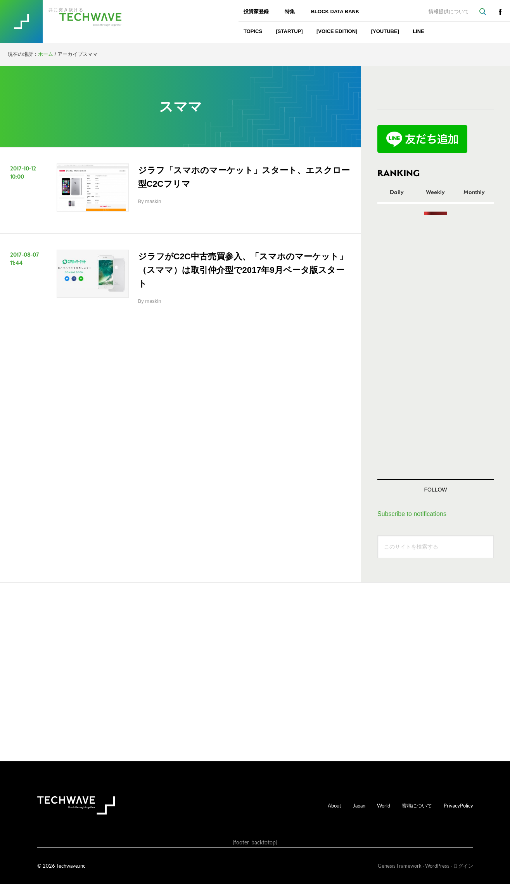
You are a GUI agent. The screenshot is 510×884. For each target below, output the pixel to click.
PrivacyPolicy (458, 805)
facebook (500, 11)
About (334, 805)
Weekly (435, 192)
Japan (359, 805)
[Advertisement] (435, 347)
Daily (397, 192)
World (383, 805)
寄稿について (417, 805)
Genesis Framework (400, 865)
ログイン (463, 865)
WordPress (437, 865)
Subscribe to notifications (411, 514)
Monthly (474, 192)
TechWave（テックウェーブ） (75, 21)
